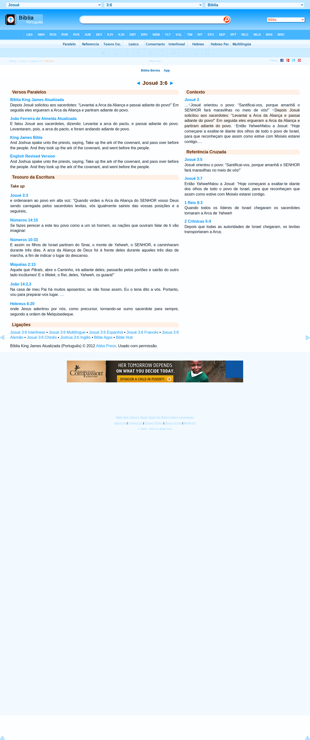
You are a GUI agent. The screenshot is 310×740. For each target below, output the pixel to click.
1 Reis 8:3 (194, 203)
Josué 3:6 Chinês (42, 337)
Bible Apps (103, 337)
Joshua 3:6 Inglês (75, 337)
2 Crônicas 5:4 (198, 221)
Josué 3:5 (193, 159)
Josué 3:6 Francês (142, 332)
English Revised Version (32, 156)
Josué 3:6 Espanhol (106, 332)
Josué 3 (192, 100)
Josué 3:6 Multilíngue (67, 332)
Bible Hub (124, 337)
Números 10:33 (24, 240)
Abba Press (106, 346)
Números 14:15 (24, 220)
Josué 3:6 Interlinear (27, 332)
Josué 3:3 (19, 195)
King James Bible (26, 137)
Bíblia (12, 61)
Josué (22, 61)
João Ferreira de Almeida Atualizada (43, 119)
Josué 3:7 (193, 178)
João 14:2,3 (20, 284)
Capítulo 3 (36, 61)
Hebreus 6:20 (22, 304)
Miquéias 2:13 (23, 264)
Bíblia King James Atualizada (37, 100)
